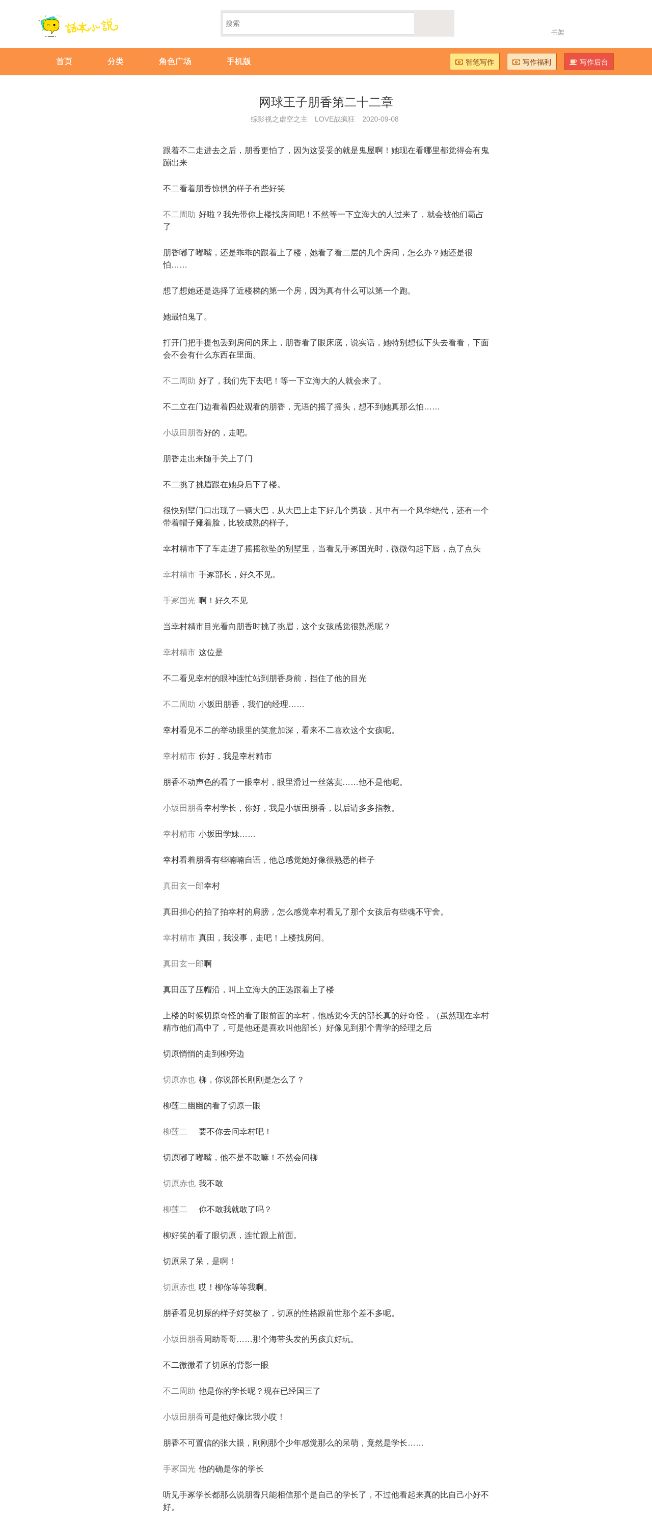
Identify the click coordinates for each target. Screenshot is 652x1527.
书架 (557, 32)
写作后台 (588, 62)
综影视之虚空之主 (279, 119)
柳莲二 (175, 1131)
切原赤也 (179, 1079)
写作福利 (531, 62)
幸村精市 (179, 574)
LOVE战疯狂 (335, 119)
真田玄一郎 (183, 886)
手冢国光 (179, 600)
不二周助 (179, 214)
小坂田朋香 (183, 432)
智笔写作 (474, 62)
